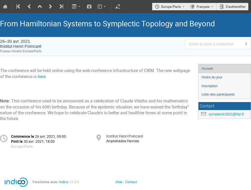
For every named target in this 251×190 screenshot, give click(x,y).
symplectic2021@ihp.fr (226, 114)
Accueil (207, 68)
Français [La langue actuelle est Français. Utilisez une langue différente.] (203, 6)
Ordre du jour (212, 77)
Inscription (210, 86)
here (42, 76)
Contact (131, 182)
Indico (63, 182)
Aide (118, 182)
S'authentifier (236, 6)
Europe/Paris (171, 6)
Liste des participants (218, 94)
